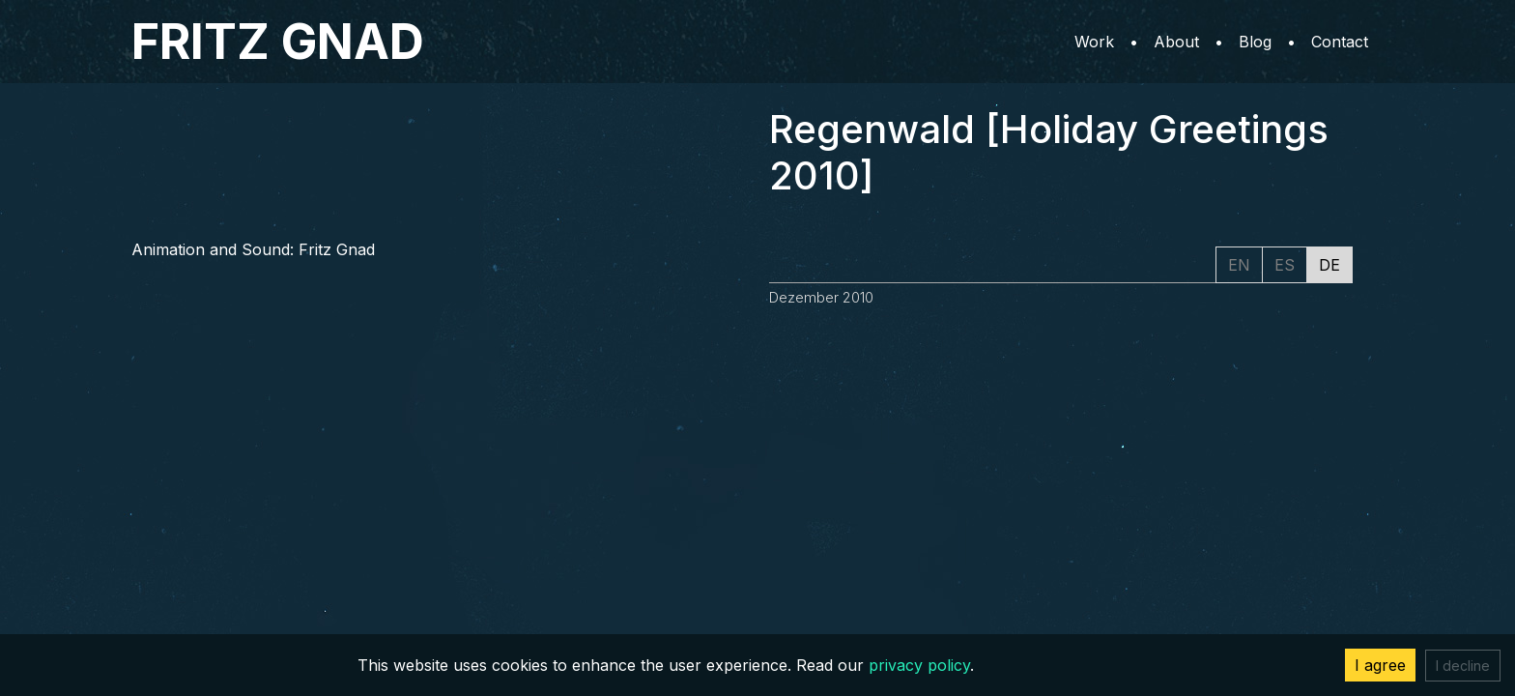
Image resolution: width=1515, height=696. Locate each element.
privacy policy (919, 665)
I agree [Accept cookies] (1380, 665)
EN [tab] (1239, 265)
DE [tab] (1329, 265)
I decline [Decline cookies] (1463, 665)
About (1176, 41)
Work (1094, 41)
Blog (1255, 41)
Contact (1339, 41)
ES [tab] (1284, 265)
